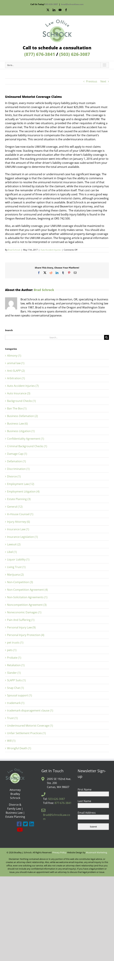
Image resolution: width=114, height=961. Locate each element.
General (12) (15, 506)
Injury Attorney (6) (18, 522)
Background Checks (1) (21, 401)
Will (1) (11, 741)
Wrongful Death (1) (19, 748)
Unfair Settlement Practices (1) (26, 733)
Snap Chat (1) (15, 688)
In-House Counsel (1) (20, 514)
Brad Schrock (14, 249)
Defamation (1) (16, 461)
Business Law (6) (17, 423)
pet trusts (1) (15, 642)
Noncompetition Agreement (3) (27, 605)
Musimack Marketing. (96, 852)
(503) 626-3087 (74, 54)
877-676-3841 (63, 803)
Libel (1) (12, 552)
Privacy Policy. (59, 852)
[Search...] (54, 337)
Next (103, 81)
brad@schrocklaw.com (72, 4)
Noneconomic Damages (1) (24, 612)
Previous (91, 81)
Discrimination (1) (18, 469)
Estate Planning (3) (19, 499)
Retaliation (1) (16, 665)
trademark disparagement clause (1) (30, 710)
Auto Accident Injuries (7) (23, 386)
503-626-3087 (51, 4)
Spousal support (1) (19, 695)
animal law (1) (15, 363)
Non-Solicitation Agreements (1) (27, 597)
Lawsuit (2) (14, 544)
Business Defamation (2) (22, 416)
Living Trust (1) (16, 567)
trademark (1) (15, 703)
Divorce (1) (14, 476)
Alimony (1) (14, 355)
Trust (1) (12, 718)
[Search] (106, 337)
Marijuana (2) (15, 574)
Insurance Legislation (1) (22, 537)
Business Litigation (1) (21, 431)
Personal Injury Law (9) (21, 627)
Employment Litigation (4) (23, 491)
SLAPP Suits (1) (16, 680)
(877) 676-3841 (39, 54)
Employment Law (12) (20, 484)
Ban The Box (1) (17, 408)
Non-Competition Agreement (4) (27, 590)
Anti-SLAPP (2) (16, 371)
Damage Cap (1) (17, 454)
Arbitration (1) (16, 378)
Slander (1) (14, 673)
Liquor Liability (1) (18, 559)
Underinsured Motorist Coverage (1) (30, 725)
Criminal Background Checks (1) (27, 446)
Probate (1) (14, 657)
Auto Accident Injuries (51, 249)
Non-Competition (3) (20, 582)
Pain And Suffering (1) (20, 620)
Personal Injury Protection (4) (25, 635)
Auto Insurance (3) (18, 393)
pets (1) (11, 650)
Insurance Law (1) (18, 529)
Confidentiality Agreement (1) (25, 438)
